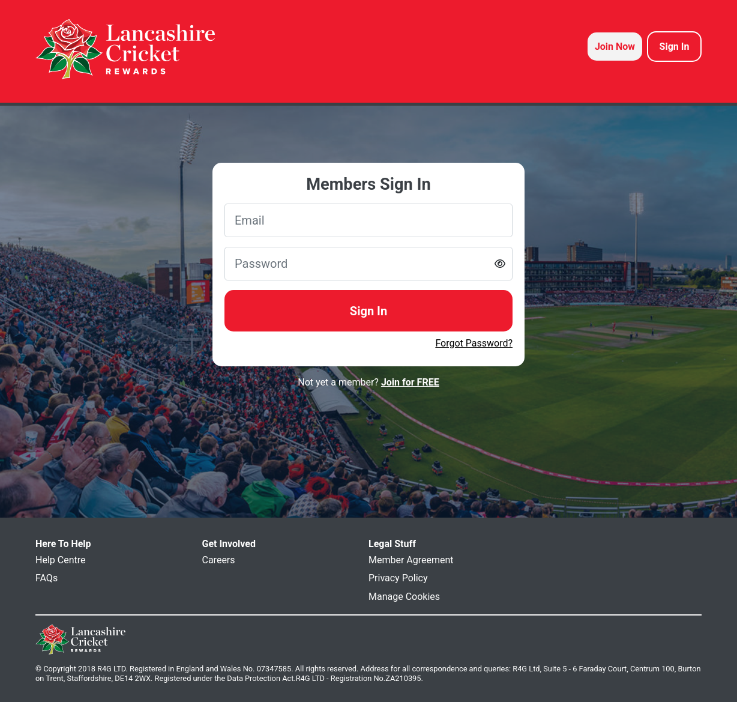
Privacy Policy (398, 578)
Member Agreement (411, 560)
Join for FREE (410, 382)
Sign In (368, 311)
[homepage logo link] (125, 49)
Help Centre (60, 560)
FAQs (46, 578)
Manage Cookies (404, 596)
